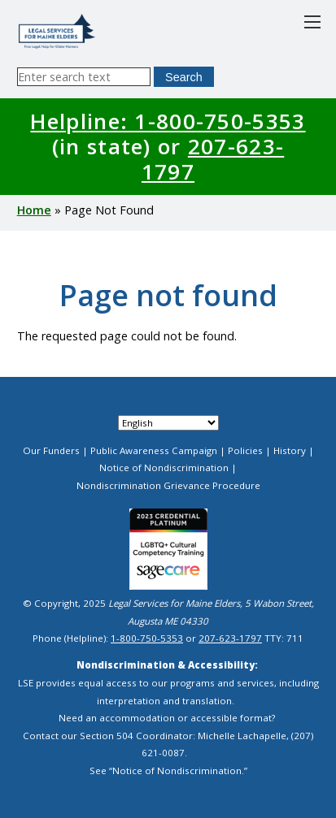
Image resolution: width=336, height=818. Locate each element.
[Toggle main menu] (312, 22)
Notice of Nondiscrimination (164, 467)
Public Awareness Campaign (153, 450)
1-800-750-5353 (147, 638)
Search (184, 77)
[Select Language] (168, 423)
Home (34, 210)
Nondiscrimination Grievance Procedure (168, 485)
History (289, 450)
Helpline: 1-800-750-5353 (167, 121)
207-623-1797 (213, 159)
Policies (245, 450)
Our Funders (51, 450)
